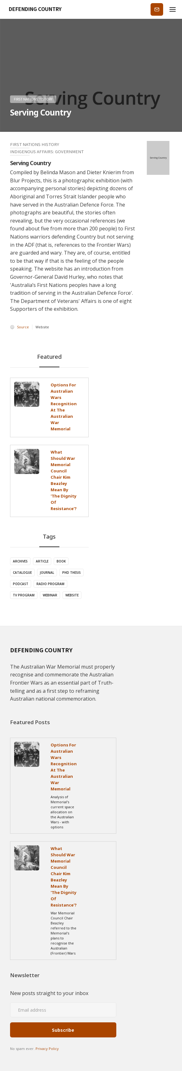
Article (42, 561)
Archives (20, 561)
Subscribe (157, 9)
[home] (33, 9)
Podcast (20, 584)
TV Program (24, 595)
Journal (47, 572)
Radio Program (50, 584)
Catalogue (22, 572)
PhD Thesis (71, 572)
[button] (172, 9)
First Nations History (33, 98)
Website (72, 595)
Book (61, 561)
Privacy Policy (47, 1048)
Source (23, 327)
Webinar (50, 595)
